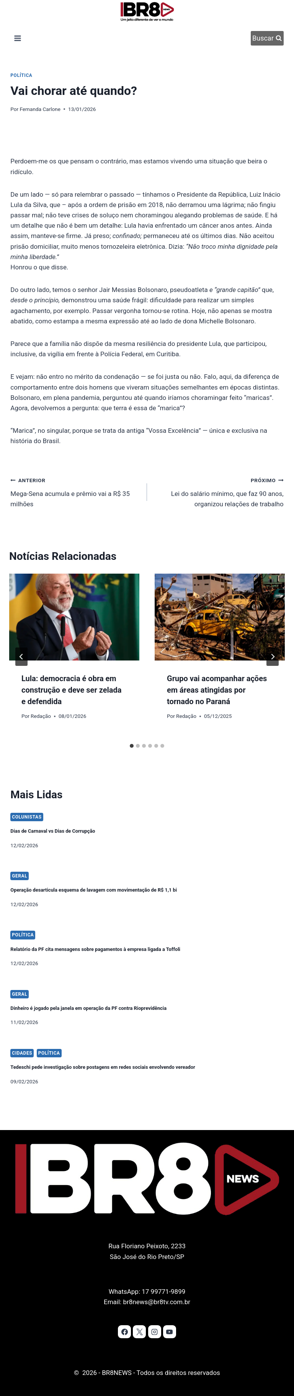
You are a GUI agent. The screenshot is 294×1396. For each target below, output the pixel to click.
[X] (139, 1331)
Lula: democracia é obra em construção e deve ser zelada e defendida (71, 690)
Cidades (22, 1039)
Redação (41, 716)
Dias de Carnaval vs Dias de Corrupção (69, 817)
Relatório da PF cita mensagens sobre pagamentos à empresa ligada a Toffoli (129, 935)
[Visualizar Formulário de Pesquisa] (267, 38)
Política (21, 75)
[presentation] (74, 617)
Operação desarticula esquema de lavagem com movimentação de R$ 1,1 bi (127, 876)
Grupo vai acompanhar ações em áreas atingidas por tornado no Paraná (217, 690)
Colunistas (26, 803)
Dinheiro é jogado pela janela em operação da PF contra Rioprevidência (120, 994)
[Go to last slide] (21, 656)
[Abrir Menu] (17, 38)
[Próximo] (272, 656)
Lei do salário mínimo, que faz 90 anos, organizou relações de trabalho (219, 491)
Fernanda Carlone (40, 109)
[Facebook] (124, 1331)
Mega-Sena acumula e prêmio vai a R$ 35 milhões (75, 491)
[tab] (132, 746)
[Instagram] (154, 1331)
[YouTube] (169, 1331)
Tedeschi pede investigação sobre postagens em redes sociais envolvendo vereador (140, 1053)
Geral (19, 862)
